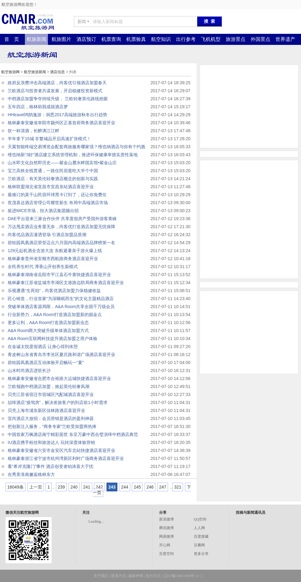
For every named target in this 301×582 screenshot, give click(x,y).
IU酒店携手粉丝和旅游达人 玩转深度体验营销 (51, 442)
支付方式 (153, 576)
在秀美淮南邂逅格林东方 (31, 474)
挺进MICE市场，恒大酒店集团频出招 (43, 210)
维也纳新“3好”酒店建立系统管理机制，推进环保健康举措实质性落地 (73, 154)
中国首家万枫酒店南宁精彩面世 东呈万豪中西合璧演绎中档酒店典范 (73, 434)
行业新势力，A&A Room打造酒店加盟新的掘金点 (55, 314)
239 (61, 487)
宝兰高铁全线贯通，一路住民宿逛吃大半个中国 (53, 170)
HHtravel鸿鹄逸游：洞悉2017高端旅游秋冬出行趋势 (57, 114)
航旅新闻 (36, 39)
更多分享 (201, 554)
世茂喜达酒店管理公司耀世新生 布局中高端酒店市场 (58, 202)
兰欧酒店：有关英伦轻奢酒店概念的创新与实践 (53, 178)
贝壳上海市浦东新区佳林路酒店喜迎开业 (46, 410)
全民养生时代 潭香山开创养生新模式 (43, 266)
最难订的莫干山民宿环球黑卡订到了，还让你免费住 (57, 194)
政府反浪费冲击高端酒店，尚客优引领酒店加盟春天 (57, 82)
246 (150, 487)
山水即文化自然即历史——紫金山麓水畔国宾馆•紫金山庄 (62, 162)
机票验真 (136, 39)
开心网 (164, 545)
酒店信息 (57, 72)
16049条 (15, 487)
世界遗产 (285, 39)
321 (177, 487)
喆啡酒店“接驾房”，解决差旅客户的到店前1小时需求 (58, 402)
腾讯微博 (166, 528)
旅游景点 (235, 39)
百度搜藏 (201, 536)
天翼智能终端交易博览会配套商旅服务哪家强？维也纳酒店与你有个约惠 (76, 146)
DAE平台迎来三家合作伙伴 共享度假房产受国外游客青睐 (62, 218)
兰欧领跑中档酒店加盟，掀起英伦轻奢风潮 (48, 386)
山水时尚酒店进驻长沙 (29, 370)
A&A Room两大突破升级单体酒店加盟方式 (48, 330)
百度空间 (166, 554)
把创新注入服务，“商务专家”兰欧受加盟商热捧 (52, 426)
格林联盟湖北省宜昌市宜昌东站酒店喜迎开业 (51, 186)
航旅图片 (61, 39)
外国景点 (260, 39)
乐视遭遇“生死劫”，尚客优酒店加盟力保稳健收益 (54, 290)
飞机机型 (211, 39)
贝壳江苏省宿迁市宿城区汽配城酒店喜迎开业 (51, 394)
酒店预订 (86, 39)
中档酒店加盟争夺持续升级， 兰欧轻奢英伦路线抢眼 (58, 98)
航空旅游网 (10, 72)
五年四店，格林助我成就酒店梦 (38, 106)
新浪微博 (166, 519)
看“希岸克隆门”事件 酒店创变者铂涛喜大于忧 (50, 466)
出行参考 (186, 39)
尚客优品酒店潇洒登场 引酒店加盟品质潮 (47, 234)
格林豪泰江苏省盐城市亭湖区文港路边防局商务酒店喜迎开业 (66, 282)
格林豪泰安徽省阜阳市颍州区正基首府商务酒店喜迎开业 (61, 122)
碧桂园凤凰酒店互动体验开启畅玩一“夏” (46, 362)
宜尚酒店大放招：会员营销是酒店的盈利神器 (51, 418)
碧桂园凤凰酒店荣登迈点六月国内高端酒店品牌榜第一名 (61, 242)
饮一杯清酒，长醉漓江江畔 (33, 130)
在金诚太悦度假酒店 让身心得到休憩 (43, 346)
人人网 (199, 528)
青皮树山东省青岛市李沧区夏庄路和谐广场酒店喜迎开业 (61, 354)
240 (73, 487)
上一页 (35, 487)
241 (86, 487)
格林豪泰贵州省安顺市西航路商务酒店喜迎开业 (53, 258)
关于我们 (101, 576)
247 (162, 487)
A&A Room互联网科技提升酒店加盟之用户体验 (52, 338)
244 (124, 487)
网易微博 (166, 536)
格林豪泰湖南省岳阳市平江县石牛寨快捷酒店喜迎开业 (59, 274)
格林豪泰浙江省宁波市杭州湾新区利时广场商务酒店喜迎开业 (66, 458)
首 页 (11, 39)
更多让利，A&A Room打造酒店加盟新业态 (48, 322)
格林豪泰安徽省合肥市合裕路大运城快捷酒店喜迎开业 (59, 378)
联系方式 (118, 576)
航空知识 (161, 39)
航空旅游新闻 (35, 72)
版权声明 (135, 576)
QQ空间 (200, 519)
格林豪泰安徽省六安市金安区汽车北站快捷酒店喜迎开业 (61, 450)
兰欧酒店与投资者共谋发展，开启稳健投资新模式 (55, 90)
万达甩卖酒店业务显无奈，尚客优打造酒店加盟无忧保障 (61, 226)
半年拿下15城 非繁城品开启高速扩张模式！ (49, 138)
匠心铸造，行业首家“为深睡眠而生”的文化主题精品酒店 (61, 298)
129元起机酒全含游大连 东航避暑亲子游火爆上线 (55, 250)
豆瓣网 (199, 545)
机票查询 (111, 39)
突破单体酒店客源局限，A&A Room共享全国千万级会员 (61, 306)
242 (99, 487)
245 (137, 487)
